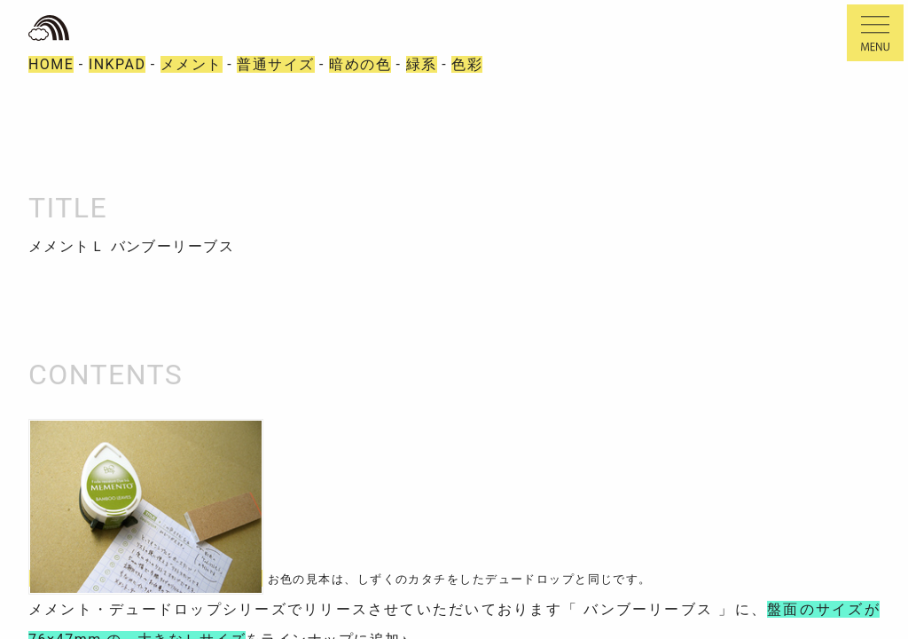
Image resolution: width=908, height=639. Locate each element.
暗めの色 (360, 64)
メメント (191, 64)
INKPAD (117, 64)
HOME (51, 64)
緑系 (421, 64)
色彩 (466, 64)
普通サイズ (275, 64)
